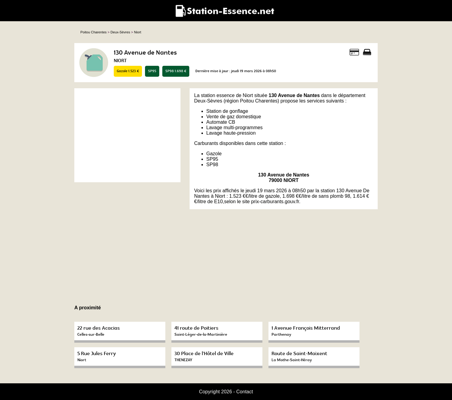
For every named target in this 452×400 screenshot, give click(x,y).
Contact (244, 391)
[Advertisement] (127, 135)
